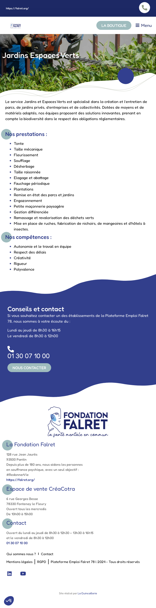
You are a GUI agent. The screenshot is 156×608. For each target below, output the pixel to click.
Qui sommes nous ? (21, 554)
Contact (47, 554)
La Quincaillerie (87, 593)
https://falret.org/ (17, 8)
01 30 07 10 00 (17, 543)
